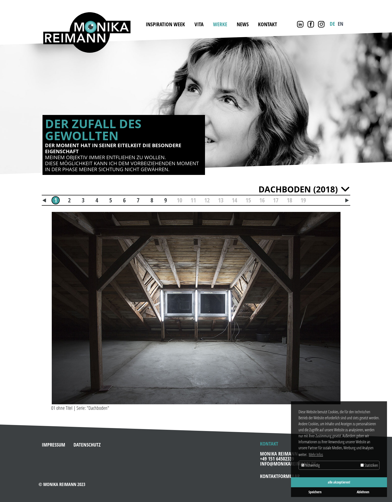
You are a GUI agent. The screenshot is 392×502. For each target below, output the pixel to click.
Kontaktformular (280, 474)
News (243, 24)
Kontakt (267, 24)
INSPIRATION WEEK (165, 24)
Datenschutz (87, 442)
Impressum (53, 442)
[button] (46, 306)
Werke (220, 24)
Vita (199, 24)
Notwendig (310, 465)
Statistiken (369, 465)
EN (340, 23)
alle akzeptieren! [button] (339, 482)
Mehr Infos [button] (316, 454)
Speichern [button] (315, 492)
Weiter (367, 103)
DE (332, 23)
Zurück (25, 103)
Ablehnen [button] (363, 492)
